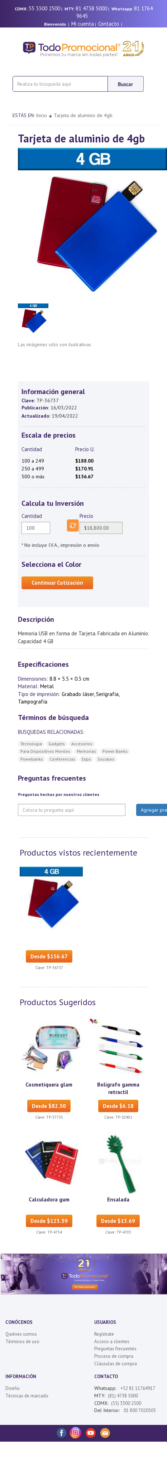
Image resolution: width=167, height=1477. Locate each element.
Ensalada (118, 1199)
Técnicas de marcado (26, 1396)
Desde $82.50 (49, 1106)
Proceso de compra (113, 1356)
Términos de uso (22, 1342)
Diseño (12, 1388)
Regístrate (104, 1334)
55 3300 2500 (44, 8)
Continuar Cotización (57, 582)
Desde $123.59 (49, 1221)
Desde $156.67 (49, 956)
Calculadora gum (49, 1199)
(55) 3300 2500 (126, 1403)
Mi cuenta (82, 23)
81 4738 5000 (91, 8)
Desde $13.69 (118, 1221)
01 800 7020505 (139, 1410)
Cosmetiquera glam (48, 1084)
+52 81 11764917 (137, 1388)
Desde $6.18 (118, 1106)
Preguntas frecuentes (115, 1349)
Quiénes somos (21, 1334)
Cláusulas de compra (115, 1364)
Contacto (108, 23)
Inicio (41, 115)
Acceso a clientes (111, 1342)
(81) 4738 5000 (123, 1396)
